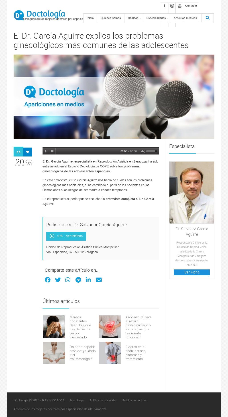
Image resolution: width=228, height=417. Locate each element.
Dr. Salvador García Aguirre (192, 232)
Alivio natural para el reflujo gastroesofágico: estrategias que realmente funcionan (139, 327)
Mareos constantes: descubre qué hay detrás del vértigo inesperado (80, 327)
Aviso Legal (76, 400)
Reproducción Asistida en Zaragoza (122, 161)
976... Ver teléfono (66, 236)
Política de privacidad (103, 400)
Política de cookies (134, 400)
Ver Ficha (192, 272)
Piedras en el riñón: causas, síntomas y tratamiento (136, 353)
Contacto (191, 5)
